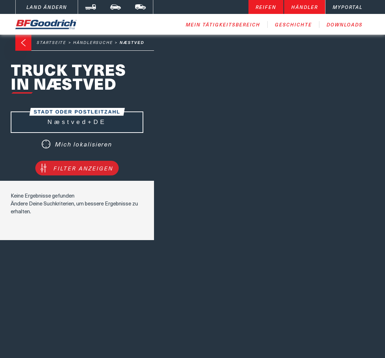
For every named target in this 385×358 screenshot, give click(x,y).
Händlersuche (93, 42)
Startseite (51, 42)
